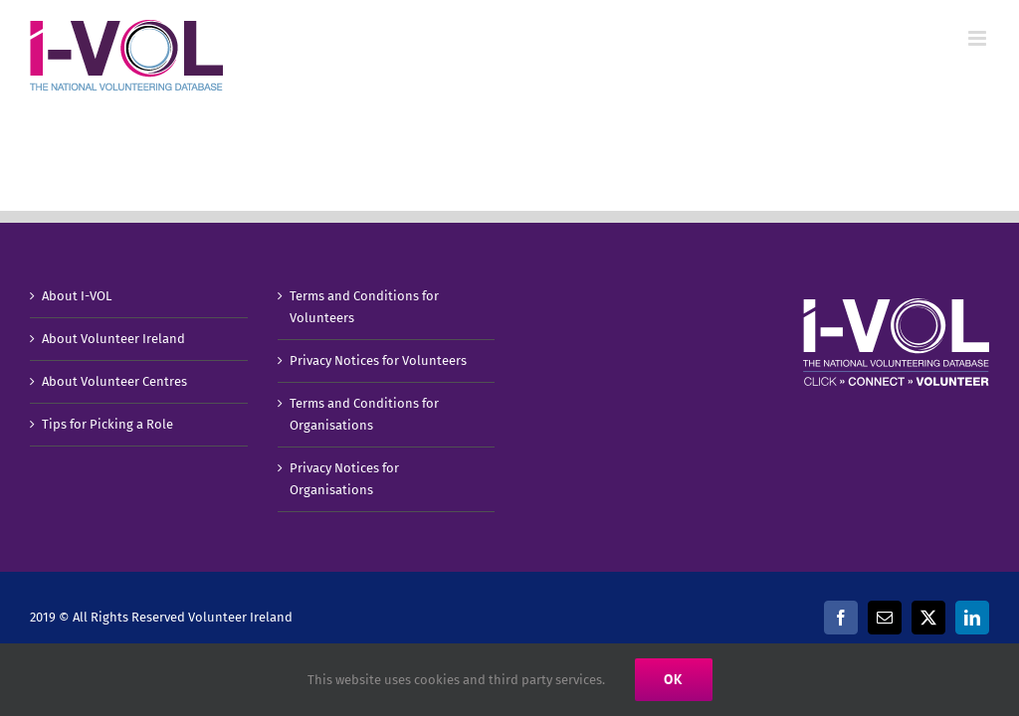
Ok (674, 679)
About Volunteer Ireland (113, 338)
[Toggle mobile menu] (978, 38)
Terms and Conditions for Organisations (364, 414)
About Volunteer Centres (114, 381)
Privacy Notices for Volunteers (378, 360)
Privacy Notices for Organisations (344, 478)
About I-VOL (76, 295)
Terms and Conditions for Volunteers (364, 306)
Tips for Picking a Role (107, 424)
